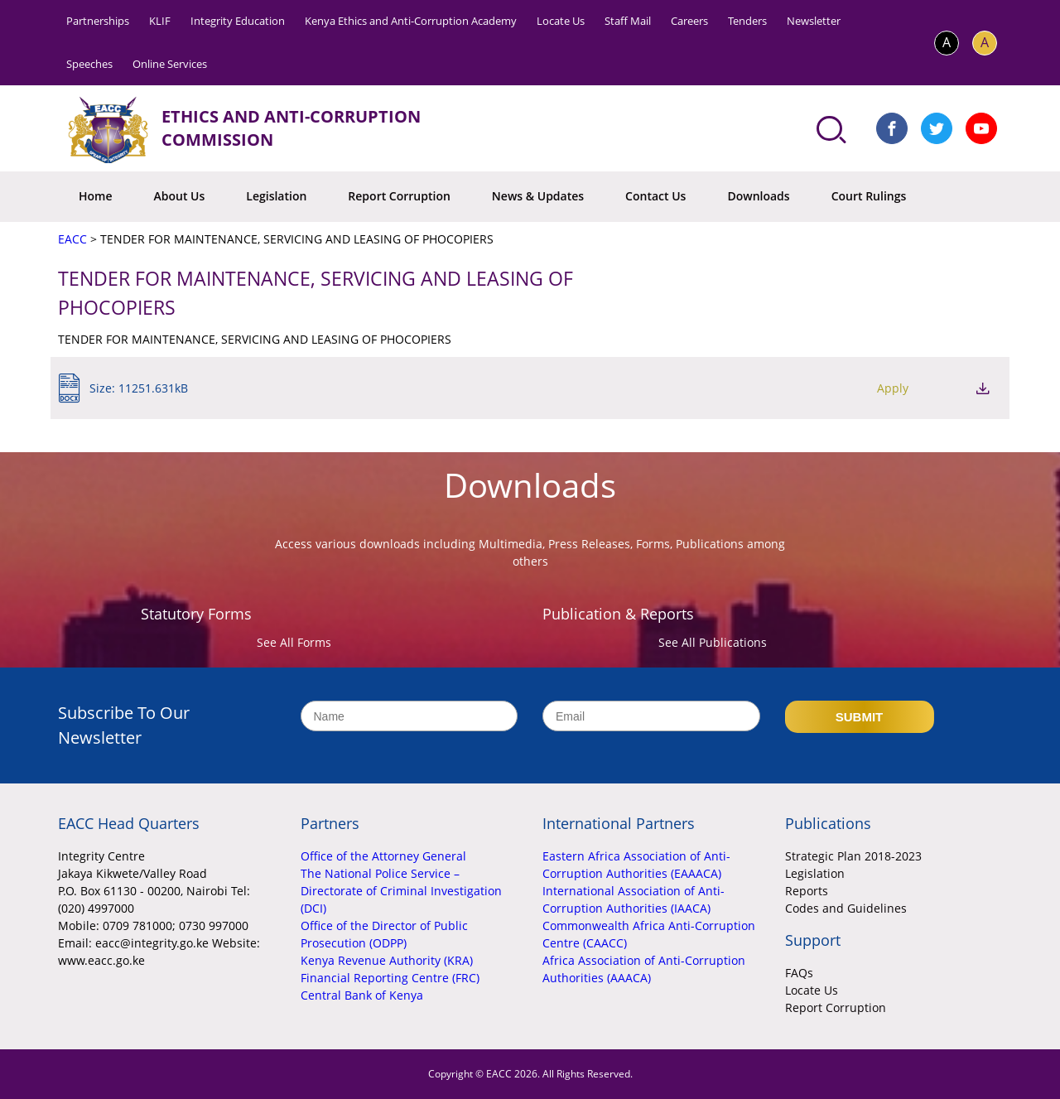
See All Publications (712, 642)
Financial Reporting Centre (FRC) (390, 978)
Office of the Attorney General (383, 856)
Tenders (747, 20)
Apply (892, 388)
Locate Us (561, 20)
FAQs (799, 973)
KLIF (160, 20)
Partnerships (97, 20)
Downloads (758, 196)
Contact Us (655, 196)
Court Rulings (869, 196)
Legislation (276, 196)
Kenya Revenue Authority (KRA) (387, 960)
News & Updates (538, 196)
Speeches (89, 63)
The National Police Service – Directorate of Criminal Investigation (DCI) (401, 890)
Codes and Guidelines (846, 908)
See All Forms (294, 642)
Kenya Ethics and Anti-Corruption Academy (411, 20)
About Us (179, 196)
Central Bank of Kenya (362, 995)
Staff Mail (628, 20)
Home (96, 196)
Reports (806, 891)
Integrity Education (237, 20)
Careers (689, 20)
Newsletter (814, 20)
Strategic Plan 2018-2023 (853, 856)
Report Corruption (399, 196)
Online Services (169, 63)
